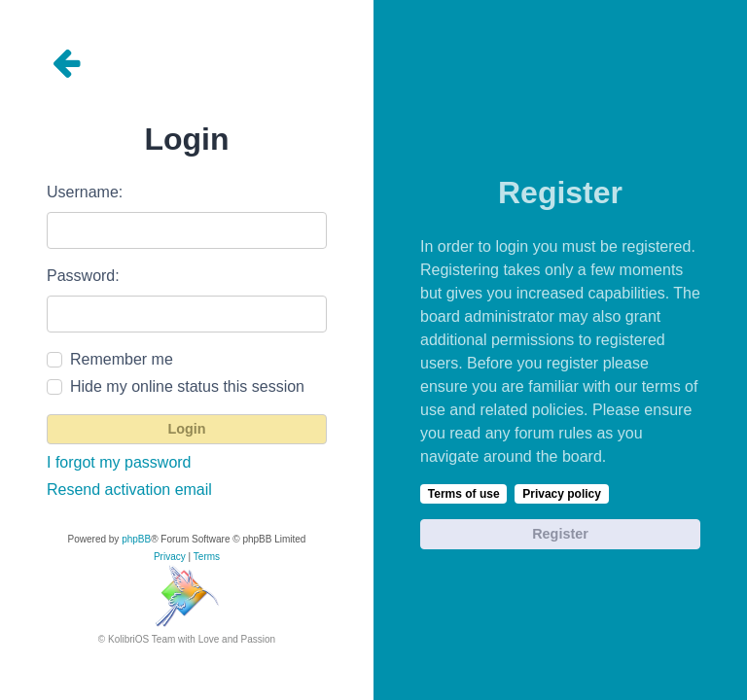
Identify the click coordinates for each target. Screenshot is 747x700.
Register (560, 534)
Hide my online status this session (187, 386)
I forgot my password (119, 462)
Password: (83, 275)
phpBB (136, 539)
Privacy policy (561, 494)
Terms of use (464, 494)
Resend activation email (129, 489)
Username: (85, 192)
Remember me (121, 359)
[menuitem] (170, 557)
